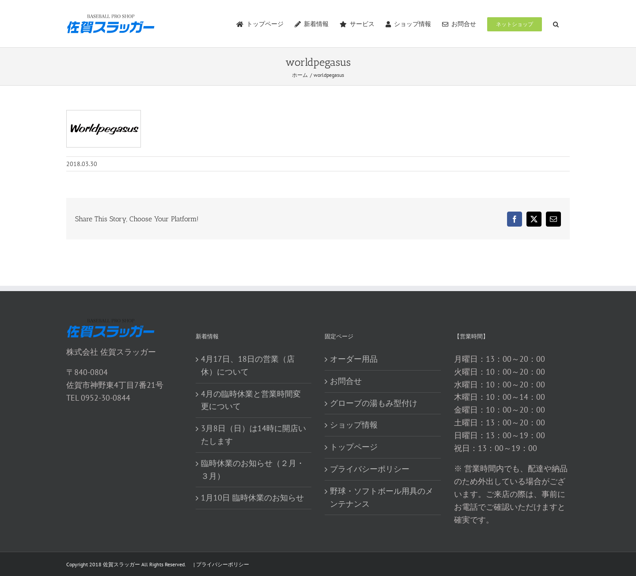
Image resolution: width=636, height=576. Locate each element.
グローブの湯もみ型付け (373, 403)
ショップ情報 (354, 425)
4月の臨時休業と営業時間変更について (251, 400)
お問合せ (346, 381)
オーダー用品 (354, 359)
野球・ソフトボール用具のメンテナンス (381, 497)
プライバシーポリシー (369, 469)
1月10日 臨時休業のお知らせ (252, 498)
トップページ (354, 447)
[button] (556, 23)
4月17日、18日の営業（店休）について (248, 365)
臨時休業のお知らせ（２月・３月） (252, 469)
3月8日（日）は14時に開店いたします (253, 434)
